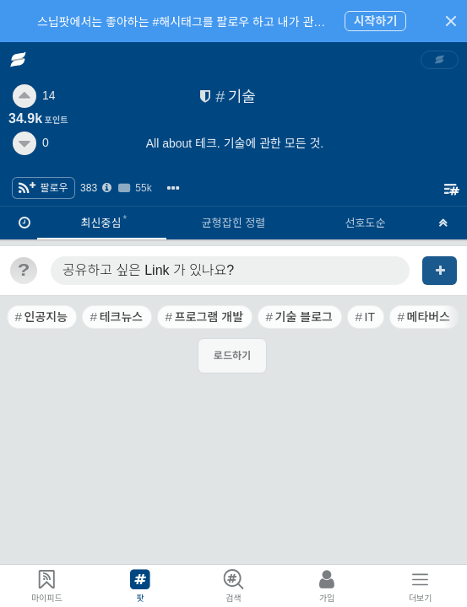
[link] (440, 60)
